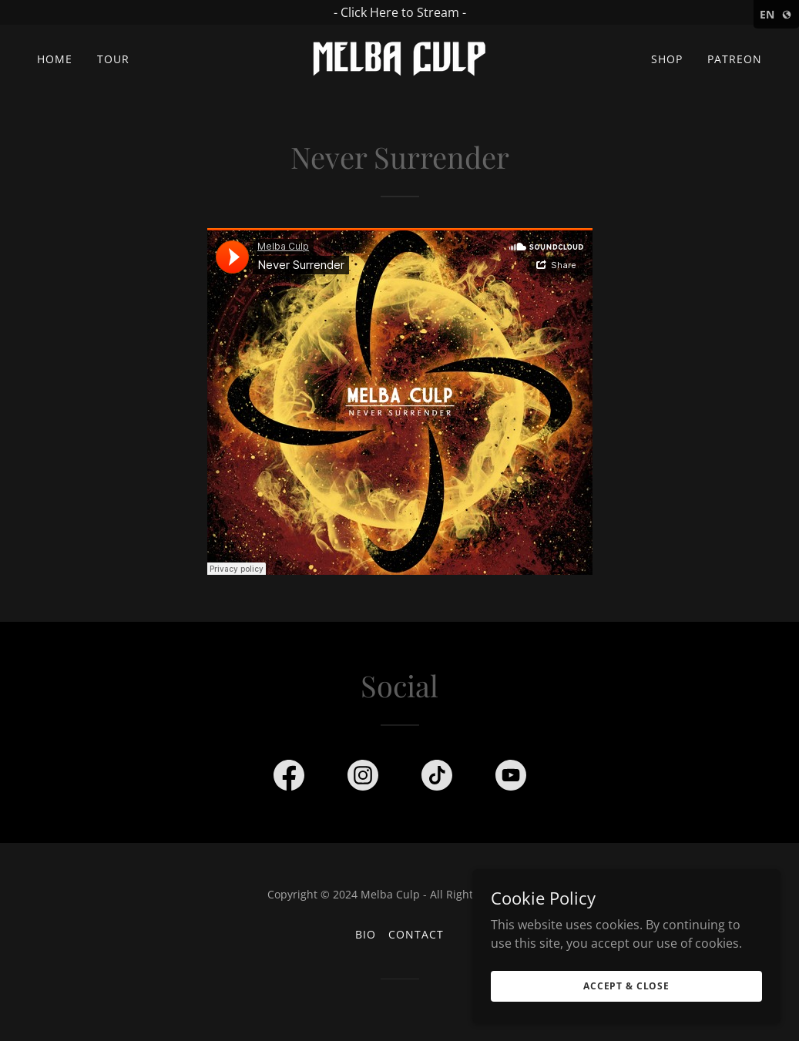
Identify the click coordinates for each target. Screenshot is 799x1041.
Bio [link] (365, 934)
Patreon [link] (734, 59)
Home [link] (54, 59)
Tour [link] (113, 59)
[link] (399, 57)
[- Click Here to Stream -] (399, 12)
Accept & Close (626, 985)
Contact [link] (416, 934)
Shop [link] (667, 59)
